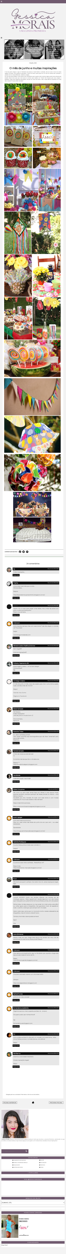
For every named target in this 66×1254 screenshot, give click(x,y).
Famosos (42, 1165)
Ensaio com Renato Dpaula (20, 1162)
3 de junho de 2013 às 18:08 (53, 894)
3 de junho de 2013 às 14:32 (53, 878)
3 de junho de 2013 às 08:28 (53, 568)
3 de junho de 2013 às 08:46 (53, 582)
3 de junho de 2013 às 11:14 (53, 817)
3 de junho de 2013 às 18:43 (53, 934)
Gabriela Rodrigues (19, 842)
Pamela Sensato (18, 751)
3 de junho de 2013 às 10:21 (53, 750)
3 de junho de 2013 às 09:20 (53, 622)
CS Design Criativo (19, 681)
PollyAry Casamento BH (21, 663)
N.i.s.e (15, 879)
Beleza (42, 1160)
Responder (16, 575)
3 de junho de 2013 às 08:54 (53, 605)
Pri (14, 1034)
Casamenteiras (34, 539)
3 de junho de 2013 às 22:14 (53, 993)
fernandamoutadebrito (21, 1008)
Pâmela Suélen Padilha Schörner (24, 646)
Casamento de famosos (19, 1160)
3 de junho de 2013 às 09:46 (53, 708)
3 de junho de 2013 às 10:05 (53, 731)
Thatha (15, 583)
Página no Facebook (19, 696)
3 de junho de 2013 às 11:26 (53, 841)
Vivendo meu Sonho (19, 692)
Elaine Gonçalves (18, 789)
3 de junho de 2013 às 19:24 (53, 949)
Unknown (16, 623)
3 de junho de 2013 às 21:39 (53, 970)
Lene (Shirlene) (18, 934)
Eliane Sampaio (18, 709)
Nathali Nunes (18, 994)
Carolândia (16, 775)
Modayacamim (47, 539)
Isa (14, 569)
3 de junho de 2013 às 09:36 (53, 663)
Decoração (43, 1162)
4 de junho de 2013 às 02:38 (53, 1034)
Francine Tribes (18, 731)
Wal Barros (16, 1053)
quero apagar (17, 817)
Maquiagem (16, 1165)
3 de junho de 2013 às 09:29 (53, 645)
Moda (41, 1167)
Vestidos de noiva (18, 1167)
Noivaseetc (41, 539)
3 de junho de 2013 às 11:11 (53, 789)
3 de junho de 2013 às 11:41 (53, 859)
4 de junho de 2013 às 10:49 (53, 1053)
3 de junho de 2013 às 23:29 (53, 1007)
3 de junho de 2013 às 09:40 (53, 680)
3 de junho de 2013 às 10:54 (53, 775)
